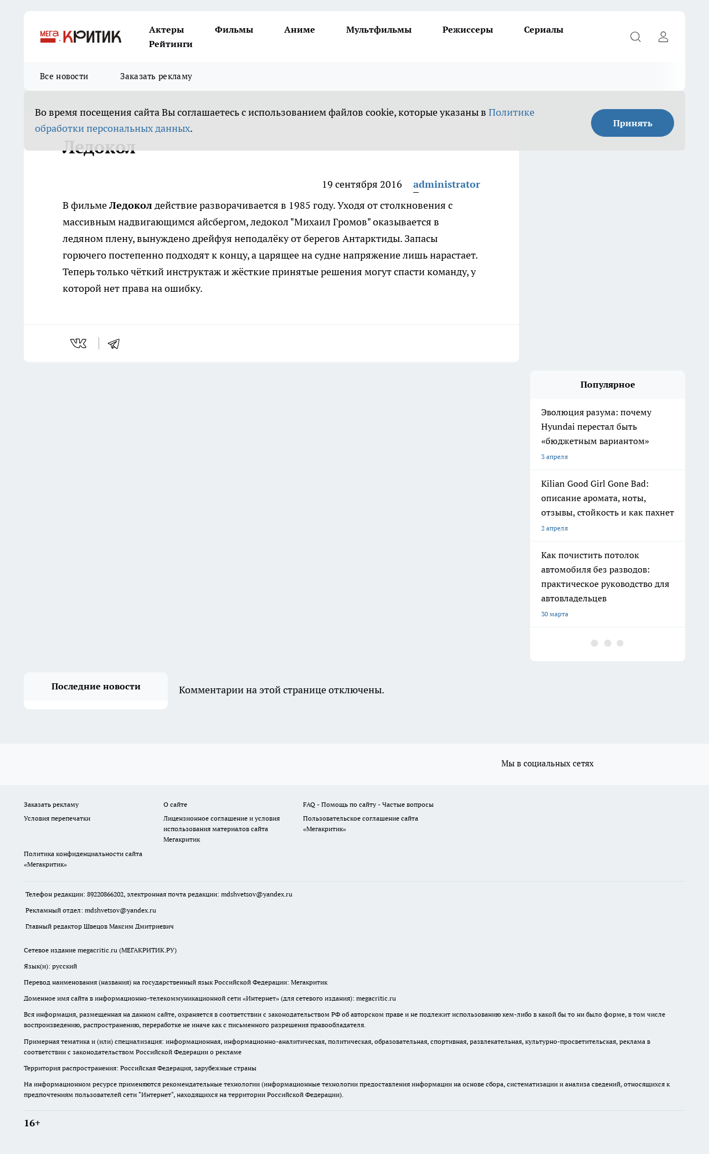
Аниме (299, 29)
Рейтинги (171, 43)
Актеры (166, 29)
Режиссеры (468, 29)
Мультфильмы (379, 29)
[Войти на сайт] (663, 36)
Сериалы (543, 29)
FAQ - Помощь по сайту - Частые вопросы (368, 804)
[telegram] (117, 343)
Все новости (64, 76)
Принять (633, 122)
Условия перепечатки (57, 818)
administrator (446, 184)
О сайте (175, 804)
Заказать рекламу (156, 76)
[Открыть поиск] (635, 36)
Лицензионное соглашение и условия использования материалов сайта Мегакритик (221, 828)
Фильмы (234, 29)
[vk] (79, 343)
